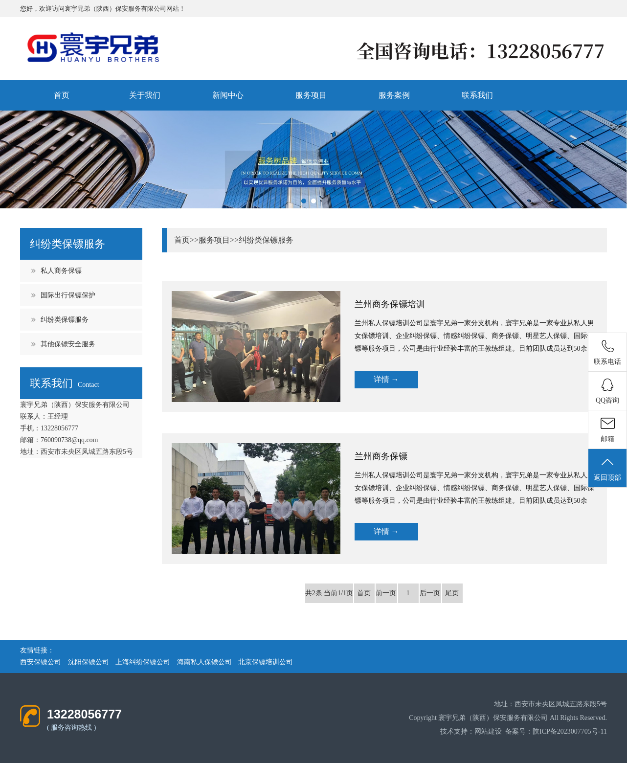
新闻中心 (228, 95)
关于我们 (144, 95)
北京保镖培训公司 (265, 662)
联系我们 (477, 95)
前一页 (386, 593)
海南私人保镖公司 (204, 662)
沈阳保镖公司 (88, 662)
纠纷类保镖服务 (65, 319)
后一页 (430, 593)
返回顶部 (607, 468)
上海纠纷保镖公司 (142, 662)
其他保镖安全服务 (68, 344)
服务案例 (394, 95)
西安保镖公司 (40, 662)
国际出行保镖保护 (68, 295)
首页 (61, 95)
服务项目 (311, 95)
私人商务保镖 (61, 270)
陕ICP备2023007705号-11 (570, 731)
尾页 (452, 593)
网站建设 (488, 731)
